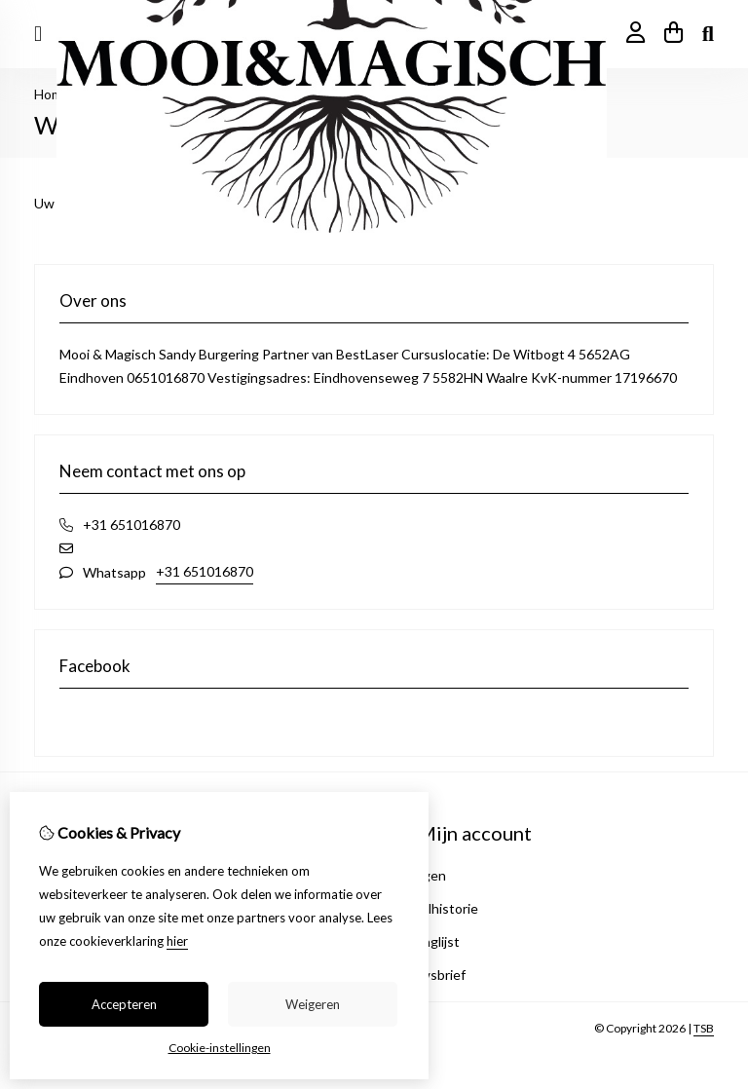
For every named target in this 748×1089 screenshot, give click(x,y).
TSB (703, 1028)
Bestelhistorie (435, 908)
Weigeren (312, 1004)
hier (177, 941)
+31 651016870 (204, 571)
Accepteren (124, 1004)
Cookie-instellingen (219, 1047)
